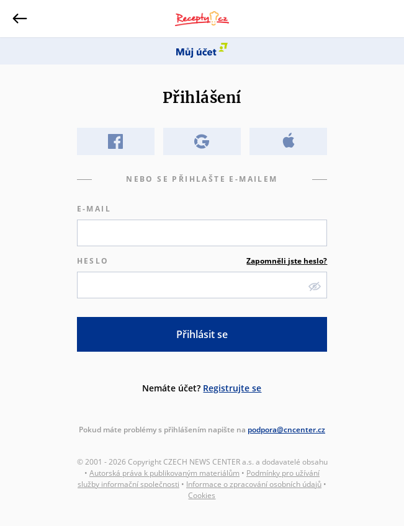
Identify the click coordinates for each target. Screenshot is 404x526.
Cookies (201, 495)
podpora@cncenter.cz (286, 429)
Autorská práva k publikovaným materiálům (164, 473)
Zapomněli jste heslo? (286, 261)
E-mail (94, 208)
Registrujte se (232, 388)
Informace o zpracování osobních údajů (253, 484)
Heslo (202, 261)
